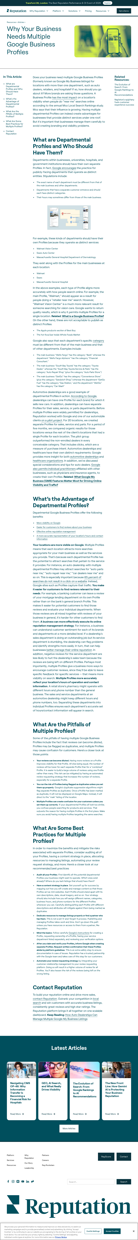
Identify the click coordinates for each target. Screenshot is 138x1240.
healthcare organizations (48, 460)
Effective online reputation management (56, 531)
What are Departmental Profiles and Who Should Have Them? (14, 88)
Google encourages (64, 167)
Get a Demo (124, 11)
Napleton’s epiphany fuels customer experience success (124, 102)
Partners (45, 1155)
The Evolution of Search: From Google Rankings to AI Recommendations (124, 89)
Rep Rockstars (48, 1165)
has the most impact (64, 97)
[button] (39, 11)
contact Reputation (45, 998)
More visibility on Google (48, 522)
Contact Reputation (11, 132)
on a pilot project (51, 420)
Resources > (12, 22)
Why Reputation (29, 1156)
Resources (11, 1165)
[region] (69, 1231)
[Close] (134, 1231)
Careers (45, 1160)
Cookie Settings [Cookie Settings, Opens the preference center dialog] (93, 1231)
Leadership (29, 1168)
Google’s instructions (79, 932)
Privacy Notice (61, 1237)
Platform (10, 1155)
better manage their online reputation (69, 649)
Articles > (21, 22)
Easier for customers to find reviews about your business (64, 527)
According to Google (83, 396)
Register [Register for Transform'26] (107, 3)
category (98, 340)
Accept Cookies (112, 1231)
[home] (16, 11)
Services (10, 1160)
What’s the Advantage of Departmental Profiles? (12, 102)
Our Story (29, 1163)
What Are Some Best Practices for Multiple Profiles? (14, 123)
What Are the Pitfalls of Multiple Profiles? (14, 114)
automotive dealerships (84, 456)
